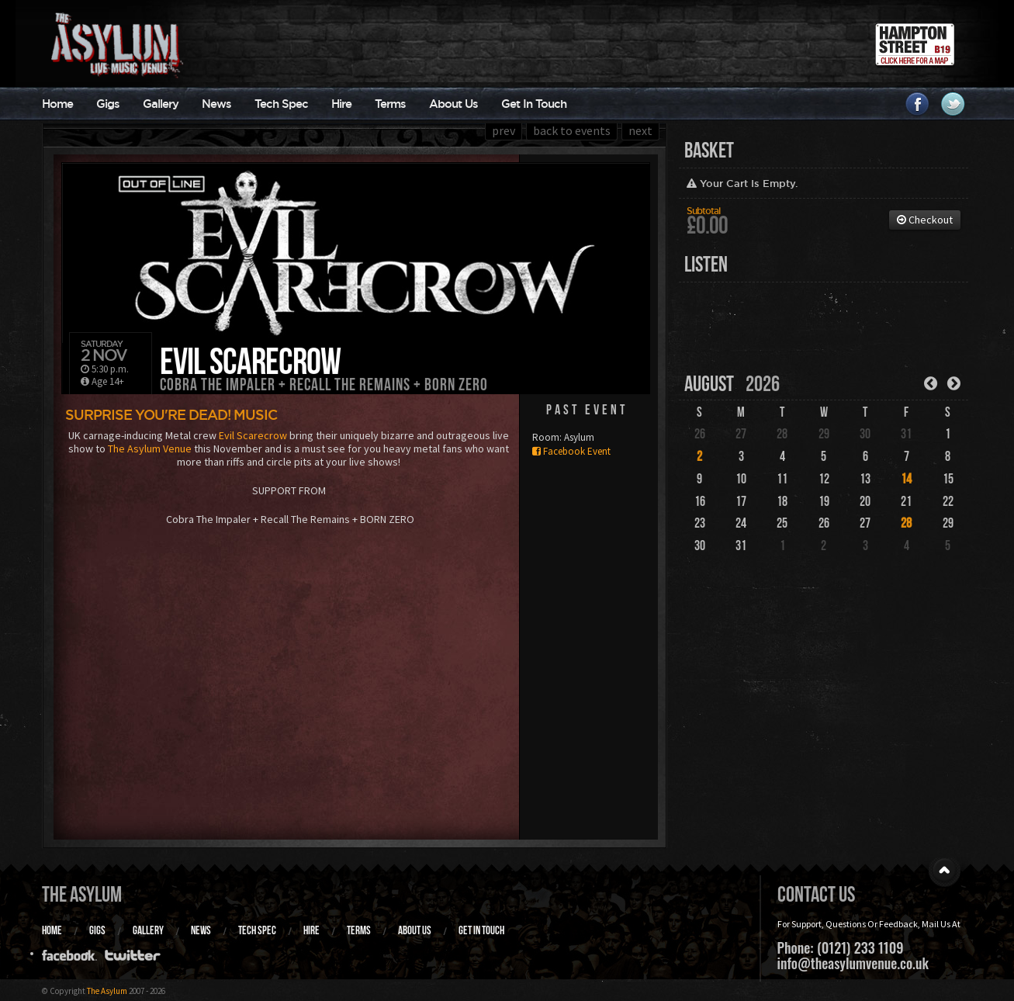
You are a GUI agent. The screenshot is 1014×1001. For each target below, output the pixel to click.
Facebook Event (571, 451)
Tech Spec (281, 103)
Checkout (925, 220)
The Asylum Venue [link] (150, 448)
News (216, 103)
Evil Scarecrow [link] (253, 435)
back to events (572, 130)
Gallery (160, 103)
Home (57, 103)
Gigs (107, 103)
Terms (390, 103)
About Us (453, 103)
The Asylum (82, 894)
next (640, 130)
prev (503, 130)
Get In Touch (533, 103)
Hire (341, 103)
